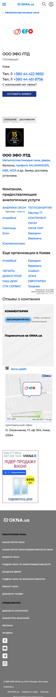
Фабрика (21, 212)
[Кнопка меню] (4, 4)
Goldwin (33, 271)
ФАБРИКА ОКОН (14, 207)
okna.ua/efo (18, 369)
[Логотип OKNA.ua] (25, 5)
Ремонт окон (10, 586)
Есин (5, 233)
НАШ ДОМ (9, 281)
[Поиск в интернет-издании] (44, 4)
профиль (22, 165)
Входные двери (11, 572)
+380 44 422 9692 (29, 74)
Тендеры (7, 633)
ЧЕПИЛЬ (8, 271)
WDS (13, 170)
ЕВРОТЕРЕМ (37, 281)
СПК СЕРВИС (11, 286)
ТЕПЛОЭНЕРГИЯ (40, 207)
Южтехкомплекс (13, 243)
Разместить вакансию (15, 618)
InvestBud (9, 218)
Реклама (7, 625)
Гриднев (34, 286)
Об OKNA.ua (13, 692)
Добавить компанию (15, 611)
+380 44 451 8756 (28, 79)
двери (45, 160)
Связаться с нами (30, 692)
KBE (5, 170)
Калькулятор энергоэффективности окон (27, 549)
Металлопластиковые (17, 160)
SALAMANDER (39, 165)
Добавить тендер (12, 594)
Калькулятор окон (13, 542)
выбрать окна (10, 557)
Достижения (27, 119)
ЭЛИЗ (32, 276)
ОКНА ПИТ (35, 228)
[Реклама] (20, 477)
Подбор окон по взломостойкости (23, 579)
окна (36, 160)
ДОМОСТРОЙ (12, 276)
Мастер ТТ (35, 213)
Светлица (9, 228)
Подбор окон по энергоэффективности (26, 564)
